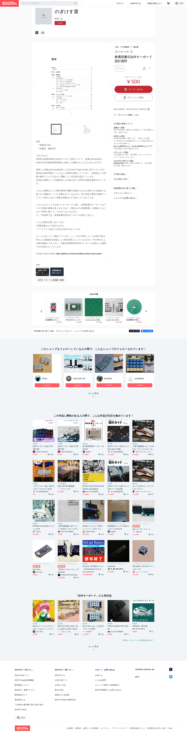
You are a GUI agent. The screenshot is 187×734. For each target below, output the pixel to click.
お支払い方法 (121, 179)
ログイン (120, 3)
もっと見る (93, 395)
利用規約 (78, 728)
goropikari (139, 378)
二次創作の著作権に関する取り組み (29, 705)
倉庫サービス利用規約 (91, 728)
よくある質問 (100, 680)
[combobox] (49, 3)
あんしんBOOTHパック (122, 146)
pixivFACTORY (119, 163)
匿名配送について (22, 685)
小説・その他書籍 (122, 47)
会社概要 (70, 728)
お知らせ (98, 675)
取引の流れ (120, 174)
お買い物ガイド (61, 680)
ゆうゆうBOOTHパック (140, 146)
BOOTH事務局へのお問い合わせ (108, 690)
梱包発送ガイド (21, 695)
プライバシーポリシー (123, 193)
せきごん (59, 18)
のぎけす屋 (94, 294)
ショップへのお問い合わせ (124, 198)
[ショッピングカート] (168, 3)
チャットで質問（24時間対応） (108, 685)
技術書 (135, 47)
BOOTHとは (135, 3)
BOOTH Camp (20, 709)
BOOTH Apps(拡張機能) (24, 680)
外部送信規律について (137, 728)
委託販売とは (20, 700)
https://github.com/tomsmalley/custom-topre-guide (78, 254)
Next (109, 82)
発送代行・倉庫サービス (25, 690)
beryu (44, 378)
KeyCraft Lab (79, 378)
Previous (34, 82)
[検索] (75, 3)
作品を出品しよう (154, 3)
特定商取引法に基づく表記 (124, 188)
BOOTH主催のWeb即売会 (65, 700)
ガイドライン (105, 728)
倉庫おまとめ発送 (62, 695)
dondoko (108, 378)
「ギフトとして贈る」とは (127, 115)
